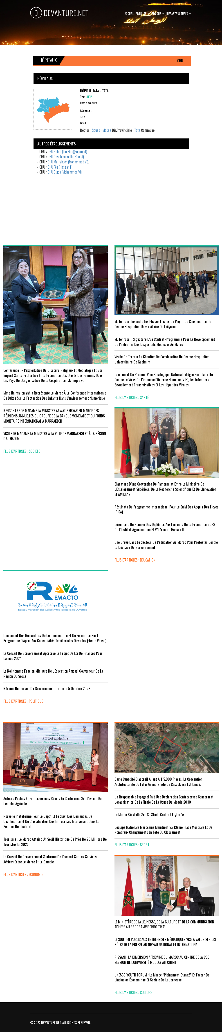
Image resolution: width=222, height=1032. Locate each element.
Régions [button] (158, 13)
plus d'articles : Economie (23, 874)
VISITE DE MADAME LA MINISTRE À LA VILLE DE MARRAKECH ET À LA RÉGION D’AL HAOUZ (54, 436)
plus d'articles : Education (134, 560)
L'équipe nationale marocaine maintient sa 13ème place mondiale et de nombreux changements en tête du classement (163, 830)
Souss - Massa (101, 130)
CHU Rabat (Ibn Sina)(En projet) (67, 151)
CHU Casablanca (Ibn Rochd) (66, 156)
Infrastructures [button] (178, 13)
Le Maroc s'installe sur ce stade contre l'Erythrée (149, 814)
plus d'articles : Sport (131, 844)
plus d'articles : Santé (131, 397)
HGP (89, 97)
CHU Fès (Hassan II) (60, 167)
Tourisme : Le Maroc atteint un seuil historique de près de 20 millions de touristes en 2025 (55, 841)
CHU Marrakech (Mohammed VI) (68, 162)
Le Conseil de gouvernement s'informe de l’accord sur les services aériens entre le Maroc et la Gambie (50, 859)
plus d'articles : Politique (23, 701)
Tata (137, 130)
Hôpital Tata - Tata (94, 91)
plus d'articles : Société (21, 451)
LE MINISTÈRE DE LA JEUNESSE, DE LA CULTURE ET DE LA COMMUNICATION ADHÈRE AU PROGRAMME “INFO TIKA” (164, 924)
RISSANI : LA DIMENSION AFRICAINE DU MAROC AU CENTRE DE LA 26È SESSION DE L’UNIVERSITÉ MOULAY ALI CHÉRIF (161, 959)
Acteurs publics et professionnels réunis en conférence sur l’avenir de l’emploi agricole (52, 801)
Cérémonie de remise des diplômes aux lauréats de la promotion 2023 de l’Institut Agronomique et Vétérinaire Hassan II (164, 527)
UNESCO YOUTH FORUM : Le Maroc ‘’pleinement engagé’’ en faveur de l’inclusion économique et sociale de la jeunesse (161, 977)
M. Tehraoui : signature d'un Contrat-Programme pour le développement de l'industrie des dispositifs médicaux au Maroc (164, 342)
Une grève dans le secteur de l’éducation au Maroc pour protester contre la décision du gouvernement (166, 544)
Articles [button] (142, 13)
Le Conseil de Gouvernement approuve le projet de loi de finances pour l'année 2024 (52, 656)
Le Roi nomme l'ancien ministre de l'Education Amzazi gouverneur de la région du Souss (53, 673)
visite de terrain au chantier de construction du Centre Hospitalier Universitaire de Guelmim (161, 359)
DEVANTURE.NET (59, 12)
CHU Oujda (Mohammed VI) (65, 172)
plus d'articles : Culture (133, 992)
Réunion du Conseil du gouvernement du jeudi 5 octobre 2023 (46, 688)
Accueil (129, 13)
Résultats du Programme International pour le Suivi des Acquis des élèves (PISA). (166, 509)
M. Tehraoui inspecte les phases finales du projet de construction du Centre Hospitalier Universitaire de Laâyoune (162, 324)
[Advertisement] (111, 206)
